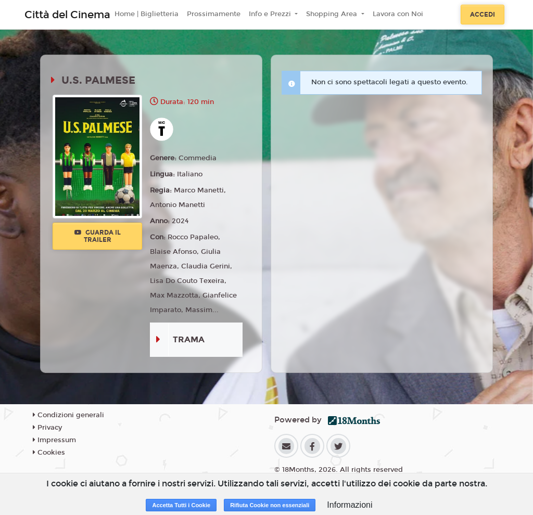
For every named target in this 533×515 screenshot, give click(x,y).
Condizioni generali (68, 415)
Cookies (49, 452)
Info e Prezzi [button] (271, 14)
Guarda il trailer (97, 236)
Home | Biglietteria (147, 14)
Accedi (482, 14)
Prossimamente (213, 14)
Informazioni (349, 504)
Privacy (47, 427)
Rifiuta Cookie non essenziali (269, 505)
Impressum (54, 440)
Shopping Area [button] (332, 14)
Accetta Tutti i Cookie (181, 505)
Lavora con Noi (398, 14)
